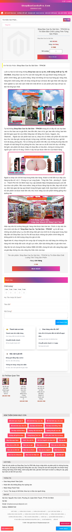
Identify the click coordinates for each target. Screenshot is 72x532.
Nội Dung (7, 311)
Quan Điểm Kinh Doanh (56, 516)
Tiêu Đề (7, 304)
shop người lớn (48, 454)
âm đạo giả (60, 454)
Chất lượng (8, 286)
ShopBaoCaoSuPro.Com (36, 6)
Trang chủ (7, 25)
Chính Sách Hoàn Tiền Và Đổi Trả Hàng (36, 514)
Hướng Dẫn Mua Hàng (15, 516)
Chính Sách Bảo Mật (39, 511)
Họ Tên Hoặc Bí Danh (12, 297)
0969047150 (36, 8)
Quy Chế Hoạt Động (54, 511)
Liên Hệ (55, 519)
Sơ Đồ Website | (47, 519)
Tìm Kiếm (67, 20)
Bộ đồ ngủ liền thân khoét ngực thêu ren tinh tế (6, 390)
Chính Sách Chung (25, 511)
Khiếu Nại (43, 516)
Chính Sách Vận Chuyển (15, 514)
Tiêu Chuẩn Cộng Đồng (31, 516)
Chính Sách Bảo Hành (57, 514)
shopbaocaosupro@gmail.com (17, 504)
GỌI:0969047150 (7, 528)
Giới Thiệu (14, 511)
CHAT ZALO (63, 528)
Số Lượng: (45, 51)
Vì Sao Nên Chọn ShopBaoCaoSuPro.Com (27, 519)
